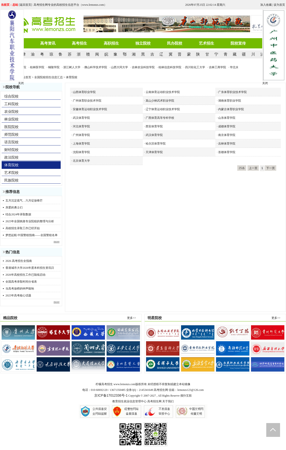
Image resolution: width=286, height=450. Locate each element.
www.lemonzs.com (124, 384)
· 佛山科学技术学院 (97, 67)
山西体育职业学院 (84, 92)
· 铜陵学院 (55, 67)
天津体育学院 (154, 152)
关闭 (265, 83)
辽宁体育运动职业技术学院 (163, 109)
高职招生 (111, 43)
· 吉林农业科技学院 (145, 67)
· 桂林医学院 (39, 67)
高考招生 (79, 43)
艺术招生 (206, 43)
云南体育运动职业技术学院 (163, 92)
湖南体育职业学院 (229, 100)
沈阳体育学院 (81, 152)
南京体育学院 (226, 135)
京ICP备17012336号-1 (111, 395)
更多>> (131, 318)
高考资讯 (47, 43)
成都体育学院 (226, 126)
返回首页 (25, 4)
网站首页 (25, 77)
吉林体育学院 (226, 143)
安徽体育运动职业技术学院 (90, 109)
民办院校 (174, 43)
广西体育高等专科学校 (160, 117)
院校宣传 (238, 43)
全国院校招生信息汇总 (48, 77)
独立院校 (143, 43)
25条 (242, 168)
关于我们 (168, 401)
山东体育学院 (226, 117)
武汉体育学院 (81, 117)
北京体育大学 (81, 160)
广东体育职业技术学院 (232, 92)
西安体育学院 (154, 126)
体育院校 (71, 77)
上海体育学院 (81, 143)
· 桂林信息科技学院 (172, 67)
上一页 (253, 168)
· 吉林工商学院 (219, 67)
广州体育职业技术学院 (87, 100)
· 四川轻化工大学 (197, 67)
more (56, 241)
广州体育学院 (81, 135)
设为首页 (279, 4)
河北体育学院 (81, 126)
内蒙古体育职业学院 (231, 109)
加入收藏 (266, 4)
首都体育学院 (226, 152)
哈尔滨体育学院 (156, 143)
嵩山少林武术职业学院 (160, 100)
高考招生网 (154, 401)
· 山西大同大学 (121, 67)
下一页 (270, 168)
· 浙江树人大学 (73, 67)
